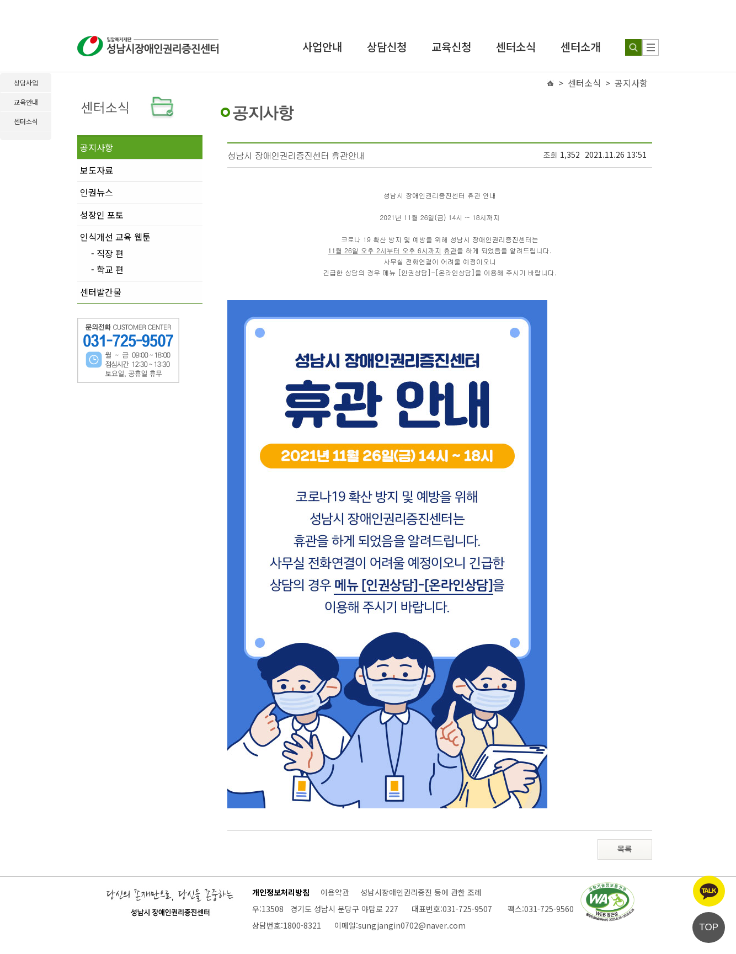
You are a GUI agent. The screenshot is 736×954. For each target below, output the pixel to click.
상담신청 (387, 47)
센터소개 (580, 47)
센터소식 (516, 47)
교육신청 (451, 47)
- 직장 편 (107, 253)
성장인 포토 (102, 214)
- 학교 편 (107, 269)
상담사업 (26, 82)
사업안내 (322, 47)
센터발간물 (100, 292)
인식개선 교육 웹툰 (115, 236)
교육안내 (26, 101)
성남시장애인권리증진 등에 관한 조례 (421, 892)
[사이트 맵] (650, 47)
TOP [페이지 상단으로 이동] (708, 927)
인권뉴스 (96, 192)
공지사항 (96, 147)
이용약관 (335, 892)
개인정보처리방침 (281, 892)
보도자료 (96, 170)
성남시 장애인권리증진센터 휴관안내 (296, 155)
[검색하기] (633, 47)
